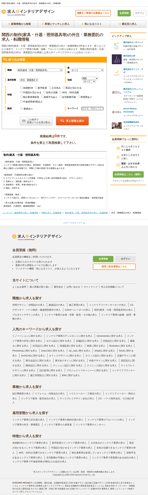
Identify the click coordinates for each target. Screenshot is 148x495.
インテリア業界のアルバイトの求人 (105, 419)
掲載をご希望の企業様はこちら (93, 13)
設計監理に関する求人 (50, 370)
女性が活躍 (50, 92)
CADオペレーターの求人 (77, 309)
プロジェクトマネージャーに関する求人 (87, 370)
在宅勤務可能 (68, 97)
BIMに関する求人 (71, 375)
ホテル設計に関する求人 (59, 341)
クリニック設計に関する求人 (102, 365)
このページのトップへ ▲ (74, 223)
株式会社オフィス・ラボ (133, 71)
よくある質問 (19, 287)
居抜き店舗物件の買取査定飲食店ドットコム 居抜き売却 (90, 486)
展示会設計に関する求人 (38, 360)
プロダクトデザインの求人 (26, 314)
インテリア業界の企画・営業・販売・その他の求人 (70, 314)
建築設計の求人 (57, 305)
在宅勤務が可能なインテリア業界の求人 (67, 457)
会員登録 (124, 13)
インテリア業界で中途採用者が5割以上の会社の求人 (39, 461)
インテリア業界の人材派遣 (58, 424)
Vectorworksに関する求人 (110, 336)
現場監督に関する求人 (71, 345)
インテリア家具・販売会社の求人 (38, 398)
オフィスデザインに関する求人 (65, 355)
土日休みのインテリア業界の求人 (108, 442)
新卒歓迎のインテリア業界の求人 (69, 442)
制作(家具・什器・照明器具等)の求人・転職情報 (86, 213)
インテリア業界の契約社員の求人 (66, 419)
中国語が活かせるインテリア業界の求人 (71, 447)
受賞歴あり (85, 97)
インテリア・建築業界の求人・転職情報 (20, 213)
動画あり (26, 108)
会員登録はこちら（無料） (128, 174)
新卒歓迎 (41, 88)
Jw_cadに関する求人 (79, 350)
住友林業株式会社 (131, 122)
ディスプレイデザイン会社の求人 (77, 398)
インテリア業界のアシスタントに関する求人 (69, 336)
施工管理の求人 (77, 305)
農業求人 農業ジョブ (111, 489)
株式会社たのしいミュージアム (133, 90)
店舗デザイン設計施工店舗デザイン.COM (92, 483)
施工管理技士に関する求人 (44, 375)
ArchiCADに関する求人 (33, 355)
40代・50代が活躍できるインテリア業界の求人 (43, 452)
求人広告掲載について (112, 287)
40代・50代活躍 (69, 92)
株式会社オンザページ (133, 42)
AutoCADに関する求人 (53, 350)
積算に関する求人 (96, 345)
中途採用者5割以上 (31, 101)
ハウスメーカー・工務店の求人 (85, 393)
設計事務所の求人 (21, 393)
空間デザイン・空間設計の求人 (28, 305)
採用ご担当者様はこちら (114, 266)
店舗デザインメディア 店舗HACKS (85, 489)
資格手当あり (49, 97)
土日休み (55, 88)
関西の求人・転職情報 (51, 213)
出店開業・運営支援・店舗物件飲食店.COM (53, 483)
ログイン (139, 13)
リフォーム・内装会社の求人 (50, 393)
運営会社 (58, 287)
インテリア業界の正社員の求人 (28, 419)
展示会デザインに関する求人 (70, 360)
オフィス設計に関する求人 (99, 355)
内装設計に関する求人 (114, 341)
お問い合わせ (73, 287)
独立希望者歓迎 (29, 97)
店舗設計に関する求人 (87, 341)
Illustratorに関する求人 (121, 345)
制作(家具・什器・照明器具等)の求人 (113, 309)
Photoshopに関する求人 (24, 350)
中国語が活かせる (30, 92)
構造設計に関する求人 (37, 365)
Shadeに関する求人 (104, 350)
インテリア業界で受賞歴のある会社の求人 (114, 457)
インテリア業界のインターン (91, 424)
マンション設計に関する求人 (68, 365)
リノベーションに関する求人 (27, 336)
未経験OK (26, 88)
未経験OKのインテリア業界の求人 (30, 442)
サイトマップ (91, 287)
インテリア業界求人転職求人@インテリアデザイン (41, 486)
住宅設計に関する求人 (44, 345)
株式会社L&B (129, 56)
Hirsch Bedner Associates (130, 110)
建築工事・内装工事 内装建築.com (54, 489)
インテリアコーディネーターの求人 (107, 305)
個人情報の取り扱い (40, 287)
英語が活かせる (72, 88)
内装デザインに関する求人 (103, 360)
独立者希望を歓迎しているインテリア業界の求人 (97, 452)
